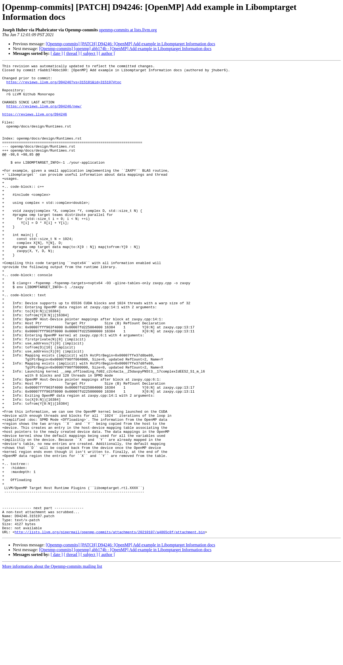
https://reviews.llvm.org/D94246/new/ (44, 114)
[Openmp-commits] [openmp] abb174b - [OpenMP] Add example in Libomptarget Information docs (125, 48)
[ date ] (57, 53)
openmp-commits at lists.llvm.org (128, 30)
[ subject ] (89, 53)
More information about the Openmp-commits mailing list (52, 660)
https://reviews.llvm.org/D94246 (34, 124)
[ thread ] (72, 53)
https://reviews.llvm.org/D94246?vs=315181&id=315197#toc (63, 86)
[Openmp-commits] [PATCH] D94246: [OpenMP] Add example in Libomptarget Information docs (130, 44)
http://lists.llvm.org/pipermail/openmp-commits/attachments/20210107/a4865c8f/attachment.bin (110, 625)
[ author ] (107, 53)
